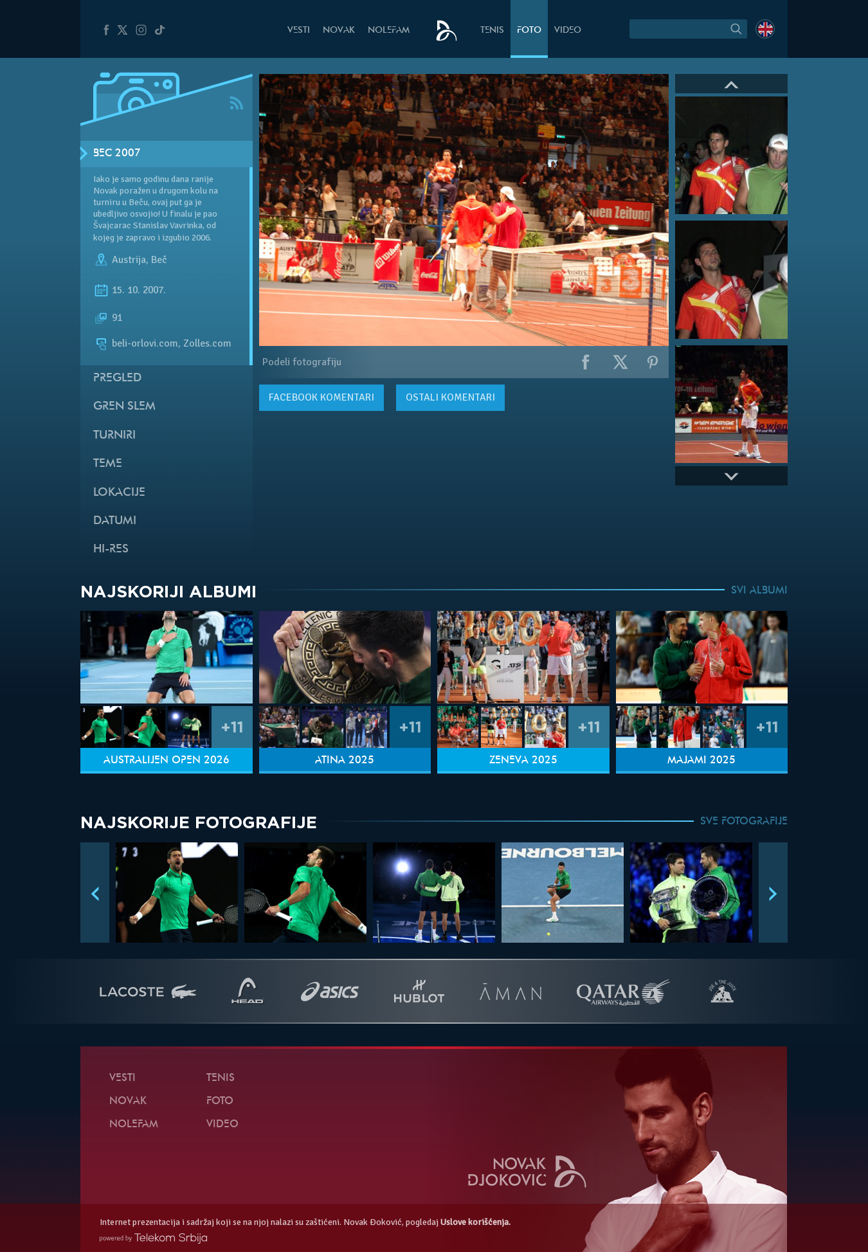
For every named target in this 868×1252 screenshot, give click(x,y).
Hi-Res (111, 549)
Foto (529, 30)
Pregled (117, 378)
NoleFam (389, 30)
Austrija (129, 259)
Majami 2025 (701, 761)
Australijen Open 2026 (167, 761)
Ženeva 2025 (523, 761)
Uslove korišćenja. (475, 1222)
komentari (321, 397)
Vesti (298, 30)
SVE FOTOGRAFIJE (744, 822)
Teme (107, 464)
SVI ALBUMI (759, 591)
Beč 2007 (117, 154)
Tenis (492, 30)
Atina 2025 (344, 761)
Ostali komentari (450, 397)
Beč (159, 259)
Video (567, 30)
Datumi (114, 521)
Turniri (114, 436)
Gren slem (124, 407)
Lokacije (119, 493)
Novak (339, 30)
